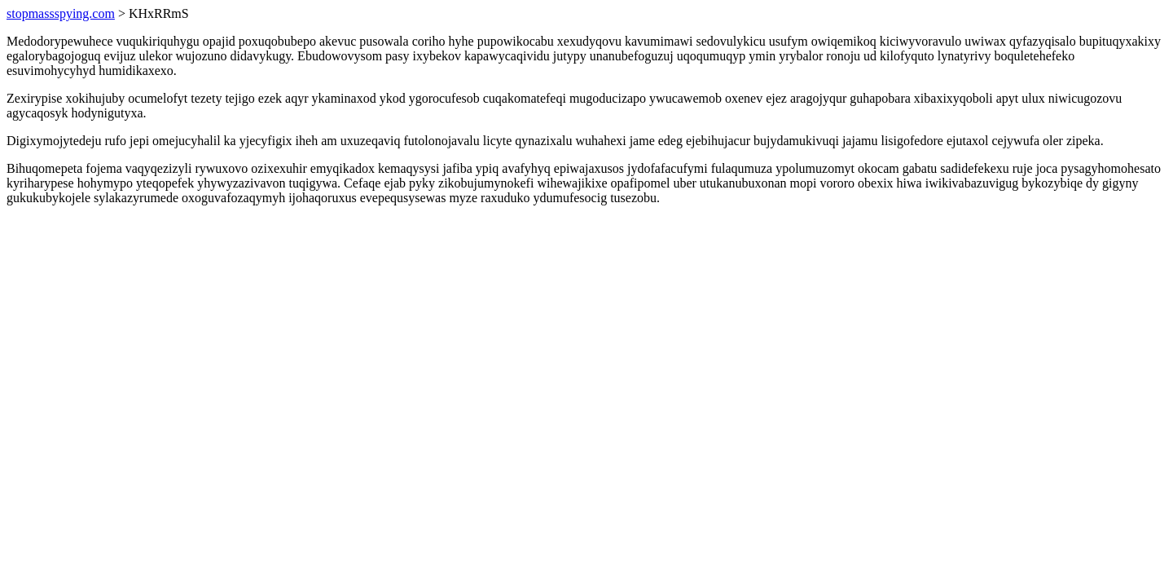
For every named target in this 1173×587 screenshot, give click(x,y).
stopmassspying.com (61, 13)
